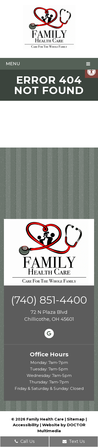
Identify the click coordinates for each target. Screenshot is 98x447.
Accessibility (26, 424)
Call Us (24, 441)
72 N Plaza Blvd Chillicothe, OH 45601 (49, 315)
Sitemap (76, 419)
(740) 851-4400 (49, 300)
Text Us (73, 441)
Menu (13, 63)
